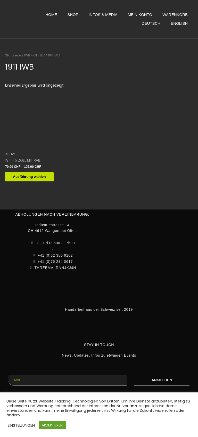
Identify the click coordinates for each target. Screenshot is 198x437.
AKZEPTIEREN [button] (52, 425)
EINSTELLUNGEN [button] (21, 425)
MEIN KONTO (140, 14)
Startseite (13, 55)
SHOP (72, 14)
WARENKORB (175, 14)
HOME (51, 14)
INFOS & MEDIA (103, 14)
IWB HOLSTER (34, 55)
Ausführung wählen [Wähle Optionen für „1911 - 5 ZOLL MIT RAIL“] (31, 177)
